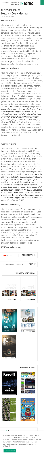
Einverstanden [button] (10, 451)
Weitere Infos (8, 446)
